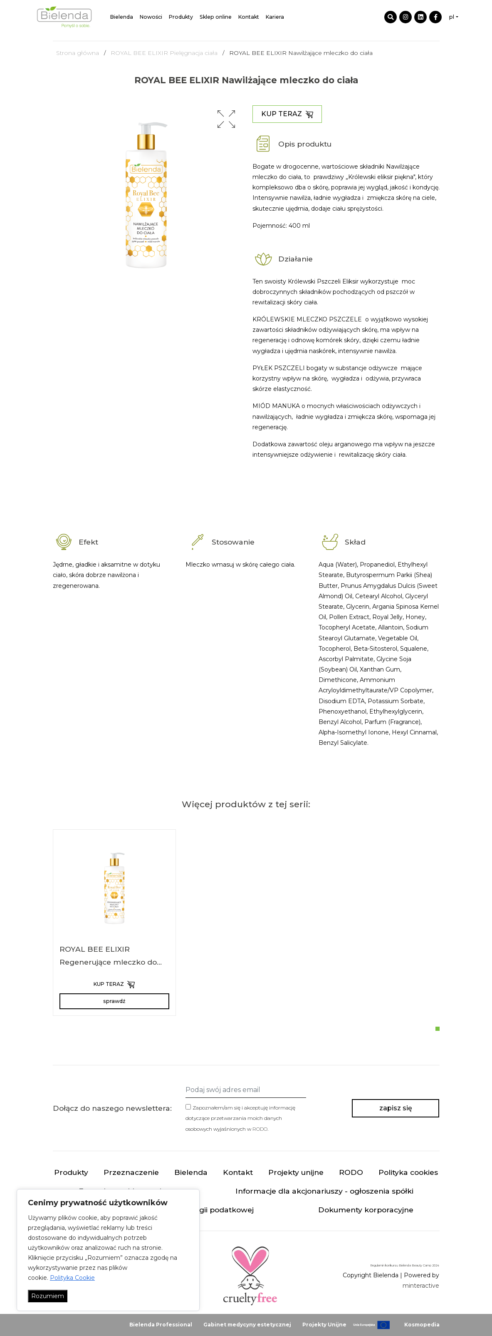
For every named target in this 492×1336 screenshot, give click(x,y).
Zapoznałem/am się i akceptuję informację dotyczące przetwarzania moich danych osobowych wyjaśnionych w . (240, 1118)
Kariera (275, 17)
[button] (226, 119)
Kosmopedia (422, 1324)
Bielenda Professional (160, 1324)
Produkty (181, 17)
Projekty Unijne (324, 1324)
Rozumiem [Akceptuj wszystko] (47, 1296)
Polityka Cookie (72, 1277)
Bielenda (121, 17)
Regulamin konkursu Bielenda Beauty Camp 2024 (404, 1265)
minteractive (421, 1285)
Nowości (151, 17)
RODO (259, 1129)
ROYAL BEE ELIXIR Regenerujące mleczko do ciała (108, 962)
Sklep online (216, 17)
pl (451, 17)
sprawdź (114, 1001)
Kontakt (248, 17)
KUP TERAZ (287, 114)
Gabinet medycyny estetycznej (247, 1324)
